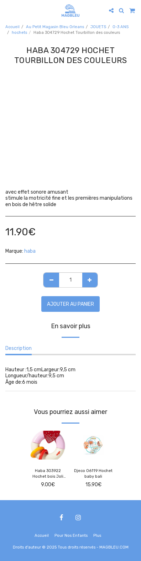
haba (30, 251)
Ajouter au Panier (70, 304)
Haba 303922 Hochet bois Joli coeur (47, 474)
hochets (19, 32)
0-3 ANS (121, 27)
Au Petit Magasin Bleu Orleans (55, 27)
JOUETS (98, 27)
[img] (47, 445)
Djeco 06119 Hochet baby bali (93, 473)
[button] (8, 10)
